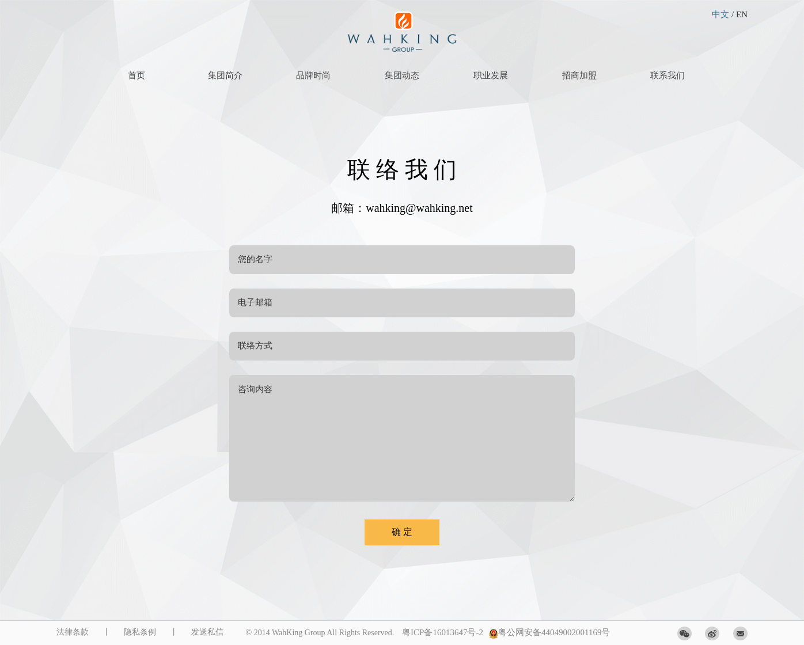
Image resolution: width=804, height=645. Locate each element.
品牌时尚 (313, 75)
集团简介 (225, 75)
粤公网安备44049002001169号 (554, 632)
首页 (136, 75)
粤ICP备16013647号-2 (442, 632)
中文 (720, 14)
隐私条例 (140, 632)
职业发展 (490, 75)
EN (742, 14)
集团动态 (402, 75)
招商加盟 (579, 75)
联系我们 (667, 75)
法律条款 (72, 632)
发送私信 (207, 632)
